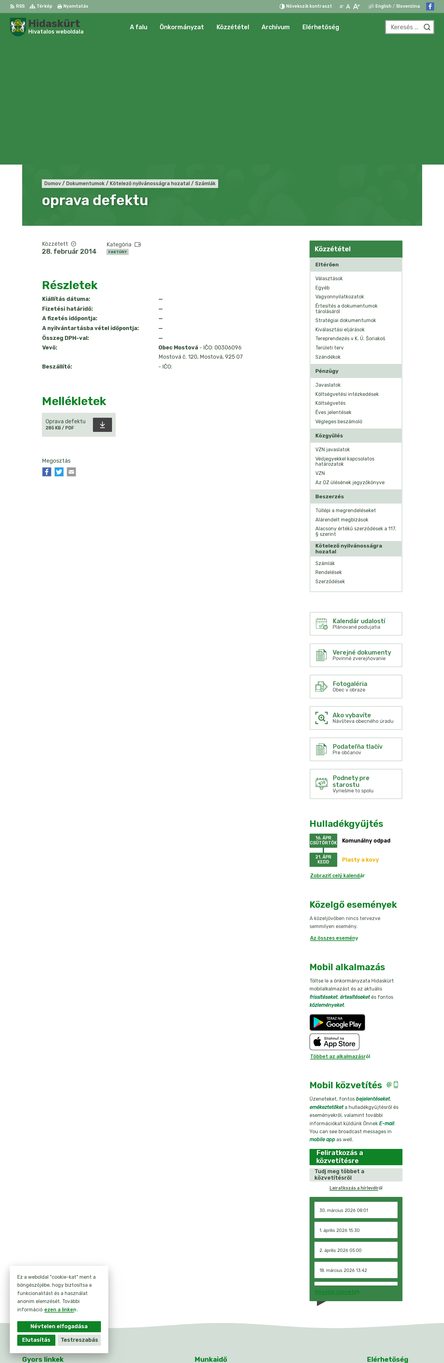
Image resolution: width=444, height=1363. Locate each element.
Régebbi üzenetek (337, 1168)
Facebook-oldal (386, 1313)
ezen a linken (55, 1310)
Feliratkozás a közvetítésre (339, 1034)
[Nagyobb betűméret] (356, 6)
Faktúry (117, 128)
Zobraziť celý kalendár (337, 752)
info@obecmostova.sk (394, 1306)
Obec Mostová (332, 1346)
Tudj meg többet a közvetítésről (339, 1051)
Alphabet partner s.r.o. (243, 1346)
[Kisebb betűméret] (341, 6)
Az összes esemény (334, 815)
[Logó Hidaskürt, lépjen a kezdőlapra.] (47, 27)
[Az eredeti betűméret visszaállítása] (348, 6)
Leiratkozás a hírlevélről (356, 1064)
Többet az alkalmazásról (340, 933)
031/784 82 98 (385, 1299)
